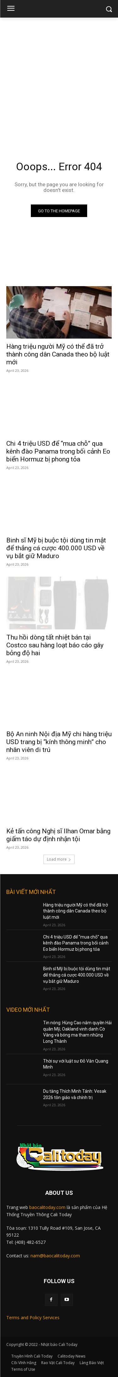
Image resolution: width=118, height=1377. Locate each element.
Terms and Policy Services (32, 1317)
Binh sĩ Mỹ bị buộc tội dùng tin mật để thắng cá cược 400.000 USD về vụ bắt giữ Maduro (56, 548)
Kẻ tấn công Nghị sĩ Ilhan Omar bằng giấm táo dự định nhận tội (58, 835)
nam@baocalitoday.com (55, 1256)
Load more (59, 859)
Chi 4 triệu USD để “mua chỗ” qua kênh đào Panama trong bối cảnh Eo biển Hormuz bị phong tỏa (58, 451)
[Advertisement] (59, 80)
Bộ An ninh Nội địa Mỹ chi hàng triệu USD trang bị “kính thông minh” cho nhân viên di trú (59, 742)
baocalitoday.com (47, 1207)
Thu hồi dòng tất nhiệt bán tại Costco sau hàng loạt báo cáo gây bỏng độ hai (55, 645)
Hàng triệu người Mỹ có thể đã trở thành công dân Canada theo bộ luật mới (58, 354)
